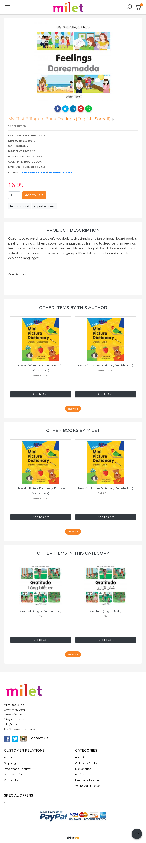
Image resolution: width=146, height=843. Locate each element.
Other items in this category (73, 553)
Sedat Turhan (41, 375)
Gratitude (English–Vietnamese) (40, 611)
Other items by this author (73, 307)
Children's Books (34, 172)
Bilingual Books (60, 172)
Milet (41, 616)
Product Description (73, 230)
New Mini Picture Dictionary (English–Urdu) (105, 365)
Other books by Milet (73, 430)
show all (73, 408)
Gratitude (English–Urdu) (105, 611)
